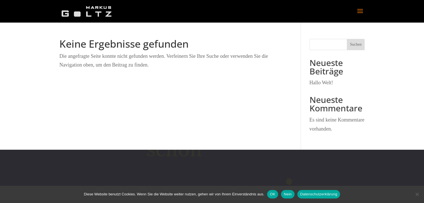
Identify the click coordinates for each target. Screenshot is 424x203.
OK (272, 194)
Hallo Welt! (321, 82)
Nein (288, 194)
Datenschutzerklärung (318, 194)
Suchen (356, 44)
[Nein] (417, 194)
